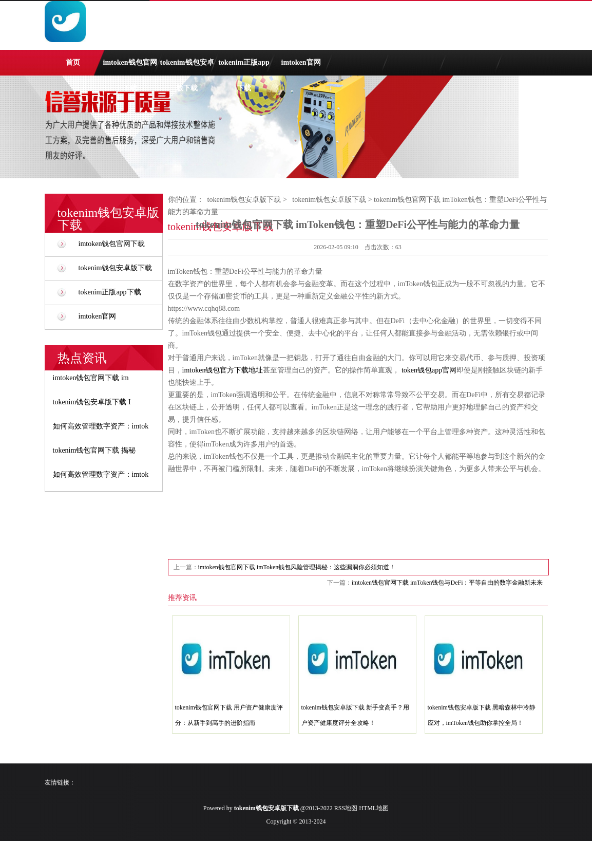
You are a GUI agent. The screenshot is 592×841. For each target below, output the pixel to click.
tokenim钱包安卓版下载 (187, 67)
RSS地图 (345, 808)
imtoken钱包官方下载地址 (222, 370)
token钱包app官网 (429, 370)
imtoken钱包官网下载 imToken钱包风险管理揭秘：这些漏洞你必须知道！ (297, 567)
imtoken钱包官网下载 (130, 67)
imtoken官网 (301, 62)
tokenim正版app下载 (244, 67)
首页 (73, 62)
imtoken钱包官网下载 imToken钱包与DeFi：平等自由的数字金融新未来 (447, 582)
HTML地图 (374, 808)
